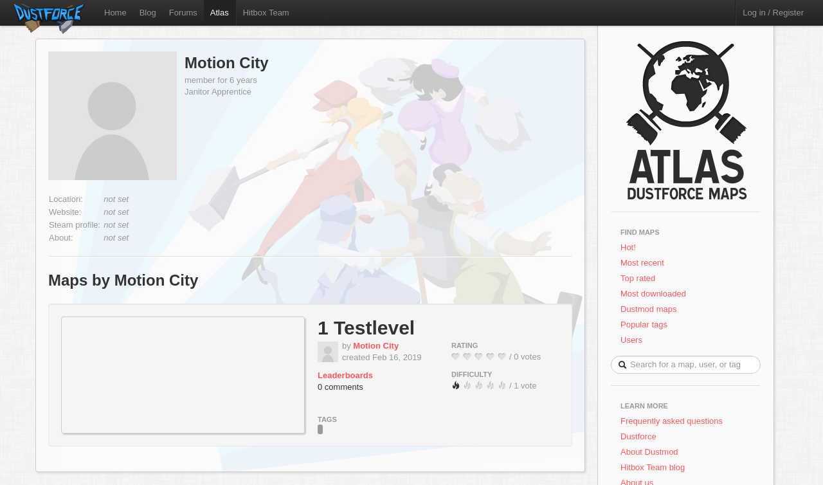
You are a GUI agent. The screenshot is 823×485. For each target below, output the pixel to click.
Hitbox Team (266, 12)
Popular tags (643, 324)
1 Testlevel (366, 327)
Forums (183, 12)
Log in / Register (773, 12)
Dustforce (638, 436)
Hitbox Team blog (652, 467)
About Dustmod (649, 452)
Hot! (628, 247)
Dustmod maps (648, 309)
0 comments (340, 387)
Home (115, 12)
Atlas (219, 12)
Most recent (642, 263)
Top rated (637, 278)
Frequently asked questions (671, 421)
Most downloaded (653, 293)
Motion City (227, 62)
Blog (148, 12)
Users (631, 340)
